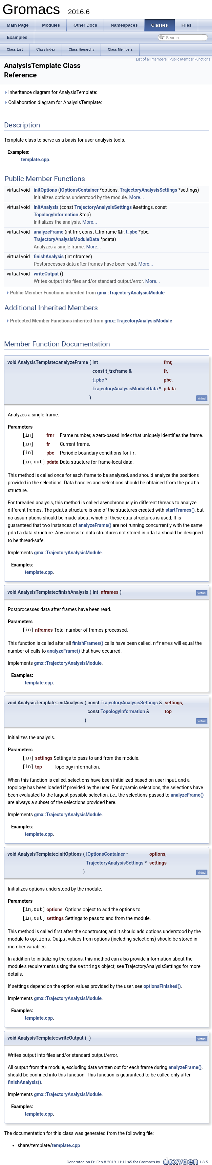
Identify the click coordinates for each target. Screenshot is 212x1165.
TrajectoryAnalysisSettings (148, 190)
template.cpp (35, 159)
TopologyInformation (56, 214)
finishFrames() (87, 642)
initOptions (45, 190)
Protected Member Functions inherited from (89, 320)
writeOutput (46, 273)
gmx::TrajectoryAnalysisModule (131, 292)
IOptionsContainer (79, 190)
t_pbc (131, 232)
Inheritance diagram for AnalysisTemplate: (50, 92)
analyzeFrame (49, 232)
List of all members (151, 59)
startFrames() (180, 509)
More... (136, 197)
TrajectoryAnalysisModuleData (66, 239)
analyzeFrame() (94, 524)
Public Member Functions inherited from (85, 292)
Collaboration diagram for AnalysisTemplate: (53, 102)
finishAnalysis (49, 256)
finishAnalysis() (24, 1080)
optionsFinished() (162, 984)
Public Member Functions (189, 59)
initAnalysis (46, 207)
